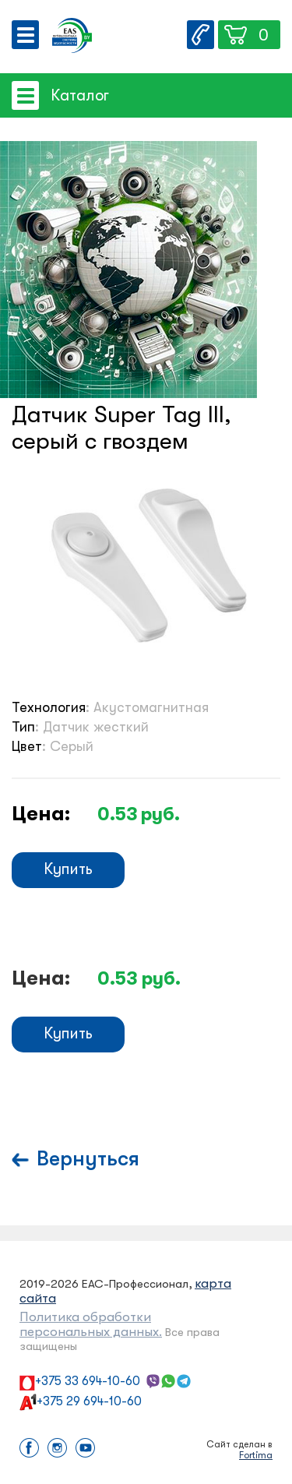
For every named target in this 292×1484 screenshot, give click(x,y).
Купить (68, 869)
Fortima (256, 1455)
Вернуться (88, 1159)
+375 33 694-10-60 (87, 1381)
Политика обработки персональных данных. (90, 1324)
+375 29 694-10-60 (89, 1401)
